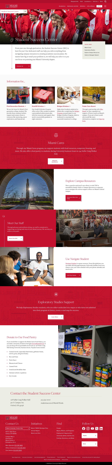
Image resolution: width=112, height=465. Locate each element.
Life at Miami (91, 6)
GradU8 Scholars (38, 106)
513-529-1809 (18, 445)
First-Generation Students (15, 106)
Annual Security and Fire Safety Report (91, 457)
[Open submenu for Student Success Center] (25, 11)
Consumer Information (27, 457)
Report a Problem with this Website (52, 459)
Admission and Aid (72, 6)
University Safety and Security (65, 435)
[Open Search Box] (105, 1)
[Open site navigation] (105, 6)
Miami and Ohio (35, 433)
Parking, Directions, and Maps (65, 438)
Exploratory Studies (90, 50)
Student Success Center (10, 11)
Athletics (82, 6)
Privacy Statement (51, 457)
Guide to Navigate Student (92, 55)
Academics (62, 6)
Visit (81, 1)
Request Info (74, 1)
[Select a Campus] (18, 428)
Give (101, 1)
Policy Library (65, 459)
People (59, 428)
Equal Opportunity (16, 457)
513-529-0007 (45, 400)
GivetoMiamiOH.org (37, 344)
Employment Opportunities (64, 433)
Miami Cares (88, 47)
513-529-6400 (17, 450)
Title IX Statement (61, 457)
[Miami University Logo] (11, 6)
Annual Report (35, 430)
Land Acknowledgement (39, 457)
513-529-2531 (21, 448)
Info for (95, 1)
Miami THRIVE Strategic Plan (39, 428)
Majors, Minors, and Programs (65, 430)
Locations (87, 1)
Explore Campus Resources (92, 52)
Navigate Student (71, 263)
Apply (99, 6)
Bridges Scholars (63, 106)
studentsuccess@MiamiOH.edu (52, 403)
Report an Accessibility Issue (73, 457)
